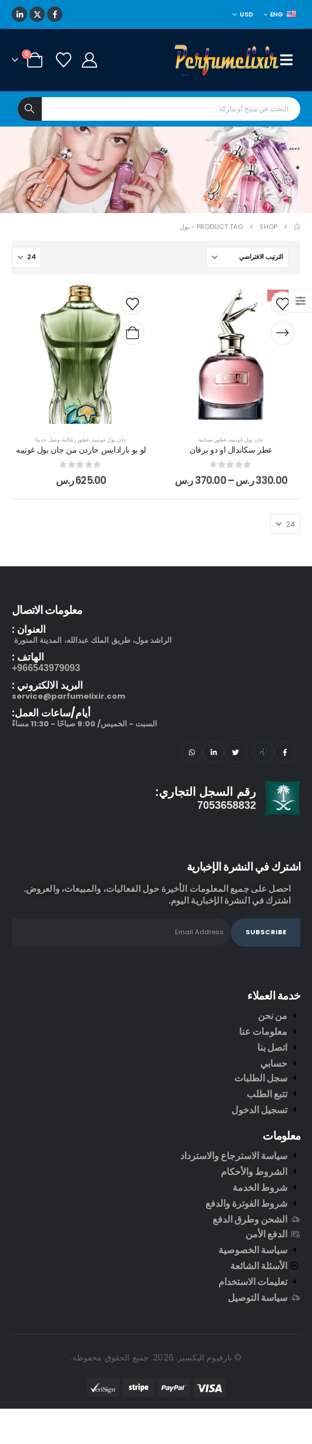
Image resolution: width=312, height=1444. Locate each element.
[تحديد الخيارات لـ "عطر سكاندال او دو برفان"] (282, 333)
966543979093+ (46, 668)
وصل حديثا (47, 439)
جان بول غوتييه (246, 439)
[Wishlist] (63, 60)
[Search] (30, 109)
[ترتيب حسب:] (247, 257)
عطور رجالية (75, 439)
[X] (37, 14)
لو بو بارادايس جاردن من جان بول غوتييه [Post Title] (81, 450)
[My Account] (89, 60)
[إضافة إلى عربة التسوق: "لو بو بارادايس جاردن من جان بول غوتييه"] (132, 333)
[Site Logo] (227, 60)
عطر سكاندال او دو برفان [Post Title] (231, 450)
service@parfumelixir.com (68, 696)
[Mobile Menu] (290, 60)
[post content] (231, 355)
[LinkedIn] (19, 14)
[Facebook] (54, 14)
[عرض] (26, 257)
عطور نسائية (212, 439)
